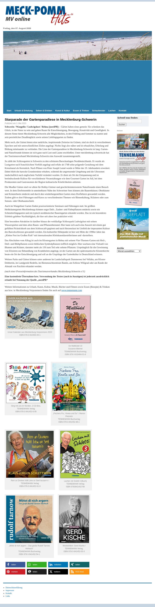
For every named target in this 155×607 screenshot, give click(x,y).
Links (8, 596)
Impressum (10, 590)
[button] (15, 564)
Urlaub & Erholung (24, 110)
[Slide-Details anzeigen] (134, 191)
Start (9, 110)
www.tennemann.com (71, 290)
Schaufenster (98, 110)
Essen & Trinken (81, 110)
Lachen (112, 110)
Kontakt (122, 110)
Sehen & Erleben (44, 110)
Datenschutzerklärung (14, 587)
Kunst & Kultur (62, 110)
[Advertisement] (77, 84)
